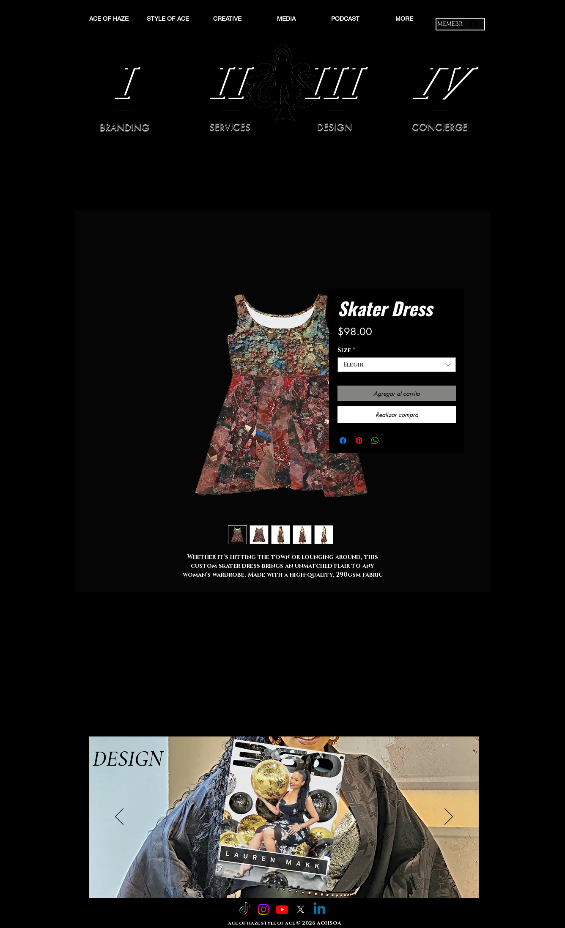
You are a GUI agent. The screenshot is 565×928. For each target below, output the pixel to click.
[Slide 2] (276, 887)
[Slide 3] (283, 887)
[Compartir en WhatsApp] (375, 440)
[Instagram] (263, 909)
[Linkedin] (319, 909)
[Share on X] (391, 440)
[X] (300, 909)
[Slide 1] (269, 887)
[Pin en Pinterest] (359, 440)
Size (346, 350)
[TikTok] (245, 909)
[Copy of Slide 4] (298, 887)
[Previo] (119, 817)
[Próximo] (448, 817)
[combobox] (396, 364)
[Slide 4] (291, 887)
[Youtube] (282, 909)
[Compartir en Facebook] (343, 440)
